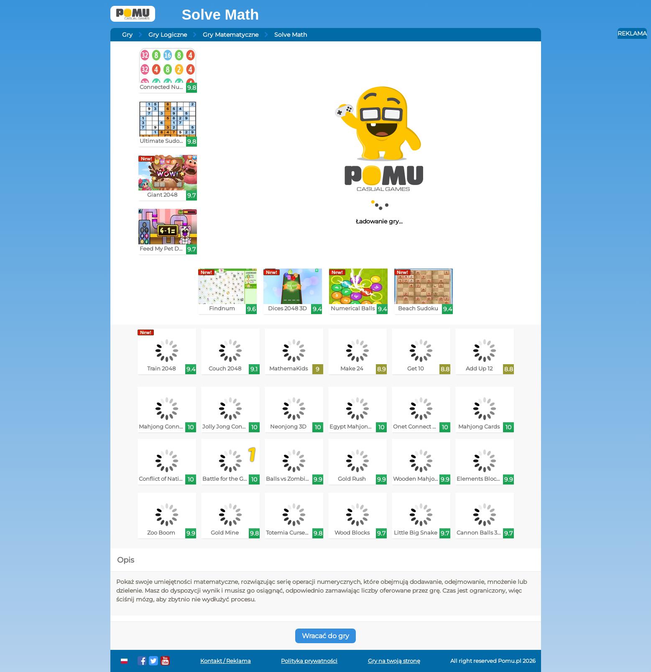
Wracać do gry (325, 636)
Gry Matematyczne (230, 34)
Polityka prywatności (309, 661)
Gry (127, 34)
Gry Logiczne (167, 34)
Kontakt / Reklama (225, 661)
